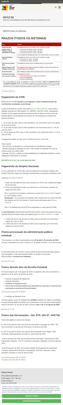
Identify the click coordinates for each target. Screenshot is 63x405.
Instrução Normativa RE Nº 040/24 (13, 360)
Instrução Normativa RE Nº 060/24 (13, 292)
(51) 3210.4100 (11, 383)
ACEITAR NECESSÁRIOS (31, 401)
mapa (18, 378)
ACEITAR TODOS (31, 396)
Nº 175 (52, 214)
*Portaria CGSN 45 (8, 91)
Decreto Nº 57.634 (7, 309)
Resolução (43, 214)
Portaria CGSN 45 (16, 178)
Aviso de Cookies (47, 392)
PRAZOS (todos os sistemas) (15, 31)
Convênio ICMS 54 (40, 109)
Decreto (9, 102)
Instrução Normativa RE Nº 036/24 (13, 357)
